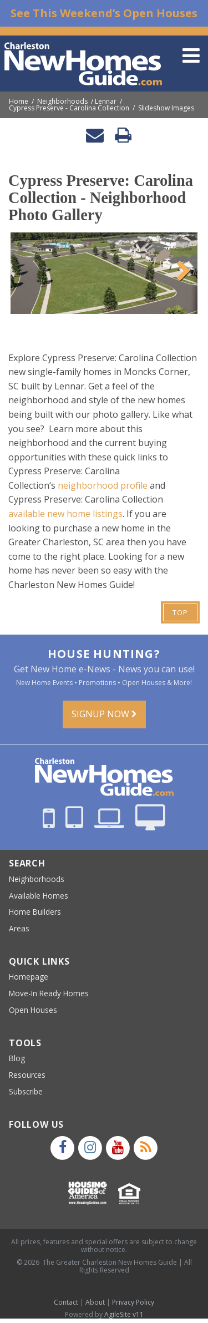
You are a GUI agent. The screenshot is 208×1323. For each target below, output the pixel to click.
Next (181, 269)
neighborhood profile (103, 485)
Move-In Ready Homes (49, 993)
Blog (17, 1058)
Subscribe (26, 1091)
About (95, 1302)
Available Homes (38, 895)
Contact (66, 1302)
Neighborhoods (62, 101)
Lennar (105, 101)
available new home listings (65, 514)
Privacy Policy (133, 1302)
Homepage (28, 976)
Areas (19, 928)
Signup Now (104, 714)
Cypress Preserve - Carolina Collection (69, 108)
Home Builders (35, 911)
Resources (27, 1074)
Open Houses (33, 1010)
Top (180, 612)
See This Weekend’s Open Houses (104, 13)
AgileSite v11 (124, 1314)
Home (18, 101)
